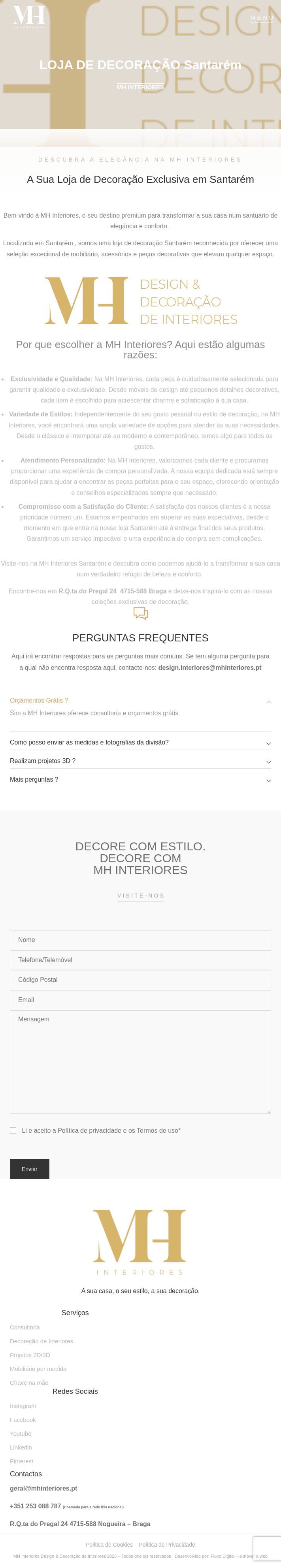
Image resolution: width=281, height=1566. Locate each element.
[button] (140, 701)
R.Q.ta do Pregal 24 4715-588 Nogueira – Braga (80, 1524)
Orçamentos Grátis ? (39, 700)
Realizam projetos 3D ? (42, 761)
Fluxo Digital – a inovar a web (239, 1556)
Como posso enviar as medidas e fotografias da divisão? (89, 742)
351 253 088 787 (38, 1506)
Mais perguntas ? (34, 779)
